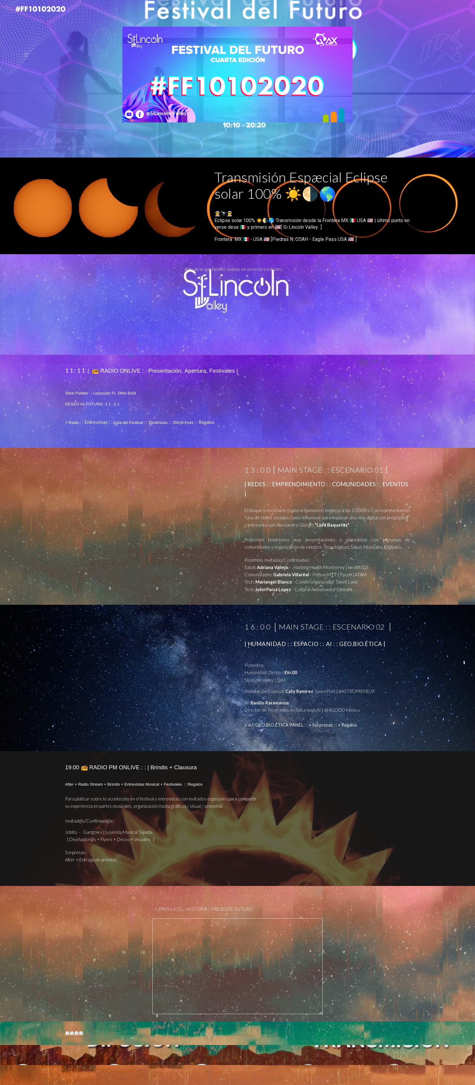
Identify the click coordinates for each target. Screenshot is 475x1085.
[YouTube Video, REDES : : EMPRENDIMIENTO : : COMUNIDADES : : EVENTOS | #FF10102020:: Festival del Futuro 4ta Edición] (148, 514)
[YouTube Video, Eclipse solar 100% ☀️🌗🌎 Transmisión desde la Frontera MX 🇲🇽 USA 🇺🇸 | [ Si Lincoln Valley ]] (133, 204)
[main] (312, 185)
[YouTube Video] (237, 312)
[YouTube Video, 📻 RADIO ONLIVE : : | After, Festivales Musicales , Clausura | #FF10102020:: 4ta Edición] (342, 797)
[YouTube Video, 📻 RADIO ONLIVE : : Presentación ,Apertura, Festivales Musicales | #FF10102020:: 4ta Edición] (342, 401)
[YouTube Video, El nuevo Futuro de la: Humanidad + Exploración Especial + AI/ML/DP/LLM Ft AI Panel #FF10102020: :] (148, 673)
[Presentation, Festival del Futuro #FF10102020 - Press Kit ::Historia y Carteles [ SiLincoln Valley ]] (237, 966)
